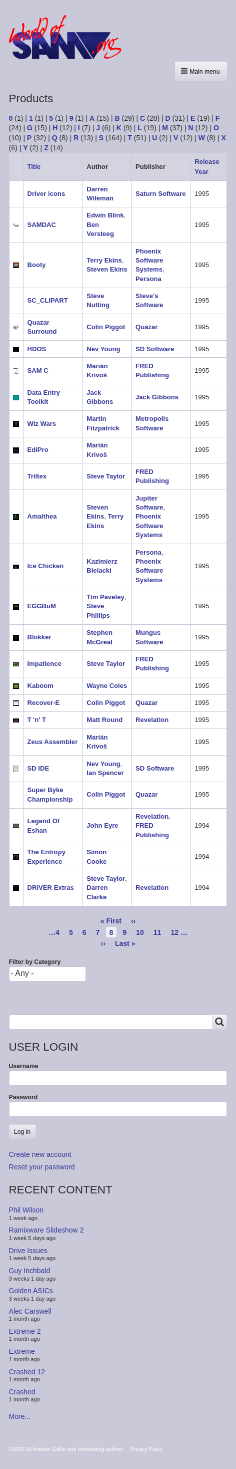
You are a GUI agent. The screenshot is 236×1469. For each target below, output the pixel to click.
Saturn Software (161, 193)
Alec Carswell (30, 1311)
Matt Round (104, 719)
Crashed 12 (27, 1371)
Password (23, 1097)
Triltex (36, 476)
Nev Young (103, 349)
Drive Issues (28, 1251)
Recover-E (43, 702)
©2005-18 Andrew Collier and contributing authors (66, 1449)
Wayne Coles (106, 685)
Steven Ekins (107, 269)
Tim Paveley (105, 597)
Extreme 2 (25, 1331)
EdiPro (37, 449)
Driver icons (46, 193)
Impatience (44, 663)
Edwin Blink (105, 215)
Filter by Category (35, 961)
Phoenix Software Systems (149, 261)
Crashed (22, 1392)
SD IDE (38, 768)
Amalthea (41, 516)
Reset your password (42, 1167)
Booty (36, 265)
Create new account (40, 1154)
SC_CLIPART (47, 300)
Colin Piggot (105, 327)
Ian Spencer (105, 773)
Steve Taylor (105, 476)
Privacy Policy (146, 1449)
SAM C (37, 370)
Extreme (22, 1351)
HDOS (36, 349)
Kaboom (40, 685)
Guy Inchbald (29, 1271)
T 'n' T (36, 719)
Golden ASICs (31, 1291)
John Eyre (102, 825)
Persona (149, 279)
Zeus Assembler (52, 742)
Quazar (147, 327)
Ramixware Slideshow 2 (46, 1230)
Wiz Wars (41, 423)
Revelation (152, 719)
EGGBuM (41, 606)
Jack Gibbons (157, 397)
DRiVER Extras (50, 887)
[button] (201, 71)
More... (20, 1416)
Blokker (39, 637)
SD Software (155, 349)
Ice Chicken (45, 566)
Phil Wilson (26, 1210)
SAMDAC (41, 224)
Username (23, 1066)
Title (33, 166)
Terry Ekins (104, 260)
